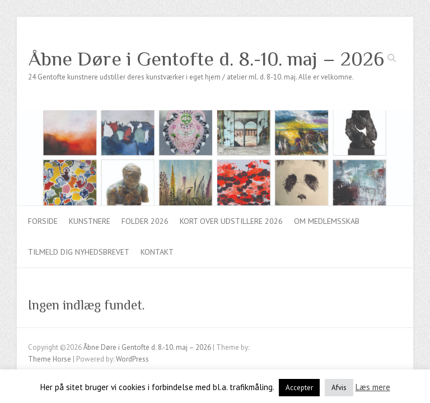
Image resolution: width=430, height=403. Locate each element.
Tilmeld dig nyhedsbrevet (78, 252)
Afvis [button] (339, 387)
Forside (43, 221)
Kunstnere (89, 221)
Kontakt (157, 252)
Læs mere (373, 387)
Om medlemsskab (326, 221)
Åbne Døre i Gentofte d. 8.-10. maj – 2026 (206, 59)
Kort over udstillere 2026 (231, 221)
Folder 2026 (145, 221)
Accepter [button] (299, 387)
